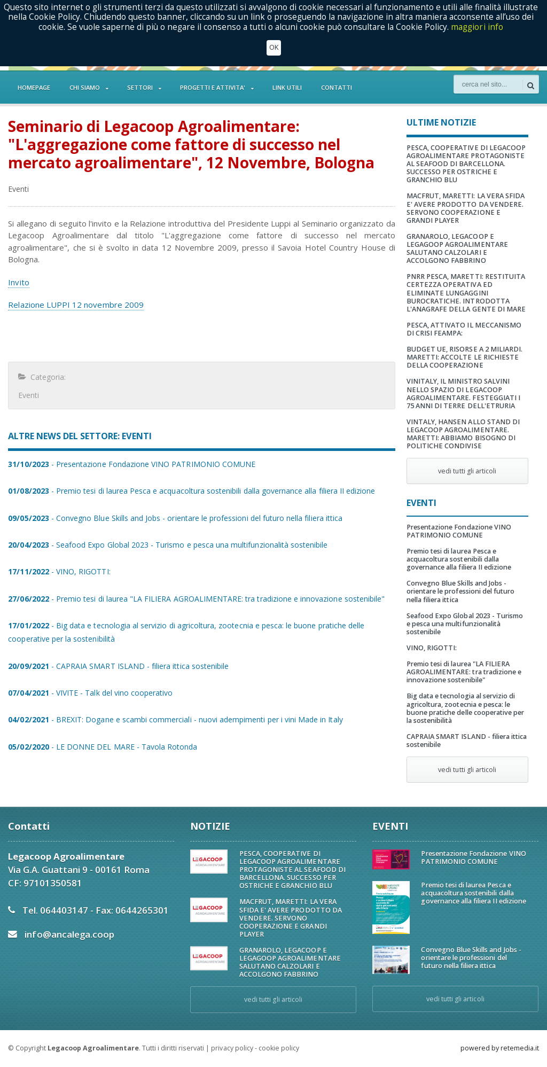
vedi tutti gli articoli (467, 471)
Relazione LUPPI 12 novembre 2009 (75, 304)
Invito (18, 282)
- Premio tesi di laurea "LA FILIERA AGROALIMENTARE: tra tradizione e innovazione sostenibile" (195, 599)
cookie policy (278, 1048)
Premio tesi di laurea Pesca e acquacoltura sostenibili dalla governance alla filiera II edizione (459, 559)
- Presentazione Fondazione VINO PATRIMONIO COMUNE (131, 464)
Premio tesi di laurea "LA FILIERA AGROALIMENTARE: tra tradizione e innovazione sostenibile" (464, 671)
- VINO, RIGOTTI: (59, 571)
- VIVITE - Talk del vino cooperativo (89, 693)
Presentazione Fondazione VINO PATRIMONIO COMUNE (459, 531)
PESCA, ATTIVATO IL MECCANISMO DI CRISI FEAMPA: (464, 329)
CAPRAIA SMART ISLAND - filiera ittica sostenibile (466, 740)
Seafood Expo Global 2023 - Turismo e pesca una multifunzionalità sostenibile (467, 623)
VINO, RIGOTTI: (432, 647)
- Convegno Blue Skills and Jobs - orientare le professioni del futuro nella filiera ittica (174, 518)
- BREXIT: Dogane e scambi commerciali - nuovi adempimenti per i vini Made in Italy (174, 719)
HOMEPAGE (34, 87)
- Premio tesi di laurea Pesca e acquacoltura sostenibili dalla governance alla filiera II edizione (190, 491)
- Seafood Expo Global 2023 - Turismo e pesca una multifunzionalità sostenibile (166, 545)
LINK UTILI (287, 87)
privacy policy (232, 1048)
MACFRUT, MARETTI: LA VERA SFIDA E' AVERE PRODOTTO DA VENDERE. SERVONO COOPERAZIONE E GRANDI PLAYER (467, 207)
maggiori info (477, 27)
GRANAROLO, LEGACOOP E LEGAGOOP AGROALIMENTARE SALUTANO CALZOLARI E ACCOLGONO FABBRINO (457, 248)
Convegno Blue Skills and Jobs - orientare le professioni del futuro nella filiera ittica (460, 591)
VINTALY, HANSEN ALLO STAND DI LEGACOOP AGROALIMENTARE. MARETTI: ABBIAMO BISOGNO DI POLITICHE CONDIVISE (463, 433)
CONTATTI (336, 87)
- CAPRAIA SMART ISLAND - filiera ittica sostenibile (117, 666)
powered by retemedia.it (499, 1048)
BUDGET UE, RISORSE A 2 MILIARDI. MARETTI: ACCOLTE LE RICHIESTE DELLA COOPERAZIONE (464, 357)
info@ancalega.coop (69, 934)
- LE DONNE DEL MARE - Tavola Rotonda (102, 747)
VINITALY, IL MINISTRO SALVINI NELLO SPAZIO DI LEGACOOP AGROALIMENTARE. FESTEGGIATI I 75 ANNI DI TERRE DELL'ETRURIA (463, 393)
